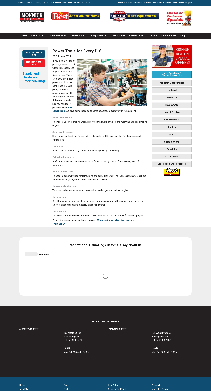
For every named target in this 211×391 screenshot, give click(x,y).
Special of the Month (117, 331)
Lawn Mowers (171, 119)
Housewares (171, 105)
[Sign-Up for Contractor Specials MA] (179, 25)
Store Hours (119, 35)
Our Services (56, 35)
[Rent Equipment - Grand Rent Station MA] (135, 21)
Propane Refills (26, 343)
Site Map (156, 347)
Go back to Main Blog (33, 53)
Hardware (172, 97)
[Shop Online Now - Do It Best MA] (76, 21)
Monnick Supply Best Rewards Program (175, 3)
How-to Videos (168, 35)
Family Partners (159, 335)
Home (24, 35)
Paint (66, 327)
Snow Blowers (171, 141)
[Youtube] (108, 367)
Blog (182, 35)
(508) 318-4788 (47, 3)
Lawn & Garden (172, 112)
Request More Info (33, 62)
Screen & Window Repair (30, 339)
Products (77, 35)
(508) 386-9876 (83, 3)
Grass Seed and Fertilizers (172, 164)
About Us (36, 35)
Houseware (69, 339)
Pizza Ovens (171, 156)
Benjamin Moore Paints (171, 82)
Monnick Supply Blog (161, 343)
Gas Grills (172, 149)
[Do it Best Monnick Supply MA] (106, 376)
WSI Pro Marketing (141, 382)
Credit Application (115, 347)
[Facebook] (103, 367)
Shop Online (97, 35)
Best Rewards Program (118, 343)
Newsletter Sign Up (160, 331)
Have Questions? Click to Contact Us (171, 74)
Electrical (172, 90)
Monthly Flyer (113, 335)
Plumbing (172, 127)
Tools (172, 134)
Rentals (153, 35)
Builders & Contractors (162, 339)
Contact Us (134, 35)
